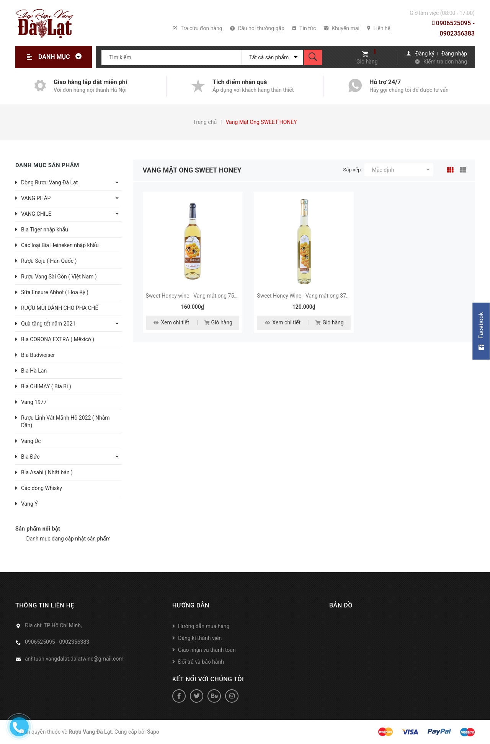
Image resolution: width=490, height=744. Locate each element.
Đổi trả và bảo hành (201, 662)
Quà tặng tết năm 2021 (48, 324)
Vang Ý (29, 504)
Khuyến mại (341, 28)
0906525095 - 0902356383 (453, 28)
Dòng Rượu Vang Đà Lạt (49, 182)
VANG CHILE (36, 214)
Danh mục (62, 56)
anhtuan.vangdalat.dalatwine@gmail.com (74, 659)
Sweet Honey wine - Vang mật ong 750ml (194, 296)
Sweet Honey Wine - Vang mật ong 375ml (306, 296)
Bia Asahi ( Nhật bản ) (47, 472)
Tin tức (304, 28)
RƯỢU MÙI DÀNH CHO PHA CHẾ (59, 308)
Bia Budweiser (38, 355)
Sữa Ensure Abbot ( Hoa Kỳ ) (54, 292)
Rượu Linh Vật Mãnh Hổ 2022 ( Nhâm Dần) (65, 421)
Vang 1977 (34, 402)
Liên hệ (378, 28)
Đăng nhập (454, 53)
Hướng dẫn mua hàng (203, 626)
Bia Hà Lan (34, 371)
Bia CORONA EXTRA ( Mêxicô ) (57, 339)
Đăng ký (424, 53)
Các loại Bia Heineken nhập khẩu (60, 245)
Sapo (153, 732)
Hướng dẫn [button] (190, 605)
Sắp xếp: (352, 170)
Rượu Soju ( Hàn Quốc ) (49, 261)
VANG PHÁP (36, 198)
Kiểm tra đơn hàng (445, 62)
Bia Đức (30, 457)
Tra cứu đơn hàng (197, 28)
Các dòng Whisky (41, 488)
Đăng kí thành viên (200, 638)
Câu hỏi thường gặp (257, 28)
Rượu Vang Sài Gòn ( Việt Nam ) (59, 277)
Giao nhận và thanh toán (207, 650)
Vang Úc (31, 441)
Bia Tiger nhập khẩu (44, 229)
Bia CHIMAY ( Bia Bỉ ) (46, 386)
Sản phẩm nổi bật (37, 529)
